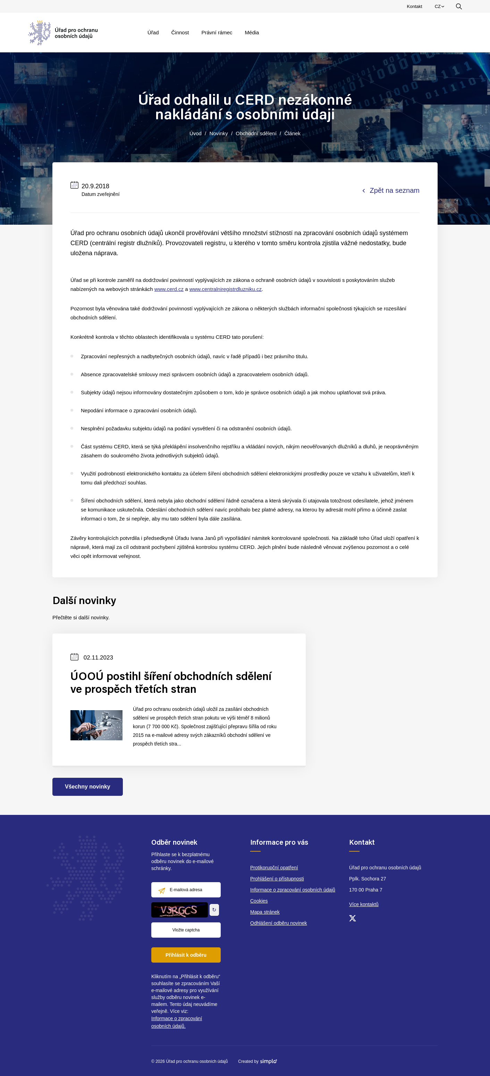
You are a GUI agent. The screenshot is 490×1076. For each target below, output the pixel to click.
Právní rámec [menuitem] (216, 32)
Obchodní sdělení (256, 133)
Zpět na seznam (391, 190)
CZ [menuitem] (440, 7)
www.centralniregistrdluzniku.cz (225, 289)
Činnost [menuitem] (180, 32)
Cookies (259, 901)
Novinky (218, 133)
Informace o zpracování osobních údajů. (176, 1022)
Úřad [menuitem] (153, 32)
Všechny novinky (87, 787)
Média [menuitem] (252, 32)
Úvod (195, 133)
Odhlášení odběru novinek (278, 923)
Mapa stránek (265, 912)
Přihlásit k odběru (186, 955)
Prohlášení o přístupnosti (277, 878)
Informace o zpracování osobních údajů (292, 890)
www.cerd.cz (169, 289)
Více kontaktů (364, 904)
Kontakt (414, 6)
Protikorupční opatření (274, 867)
